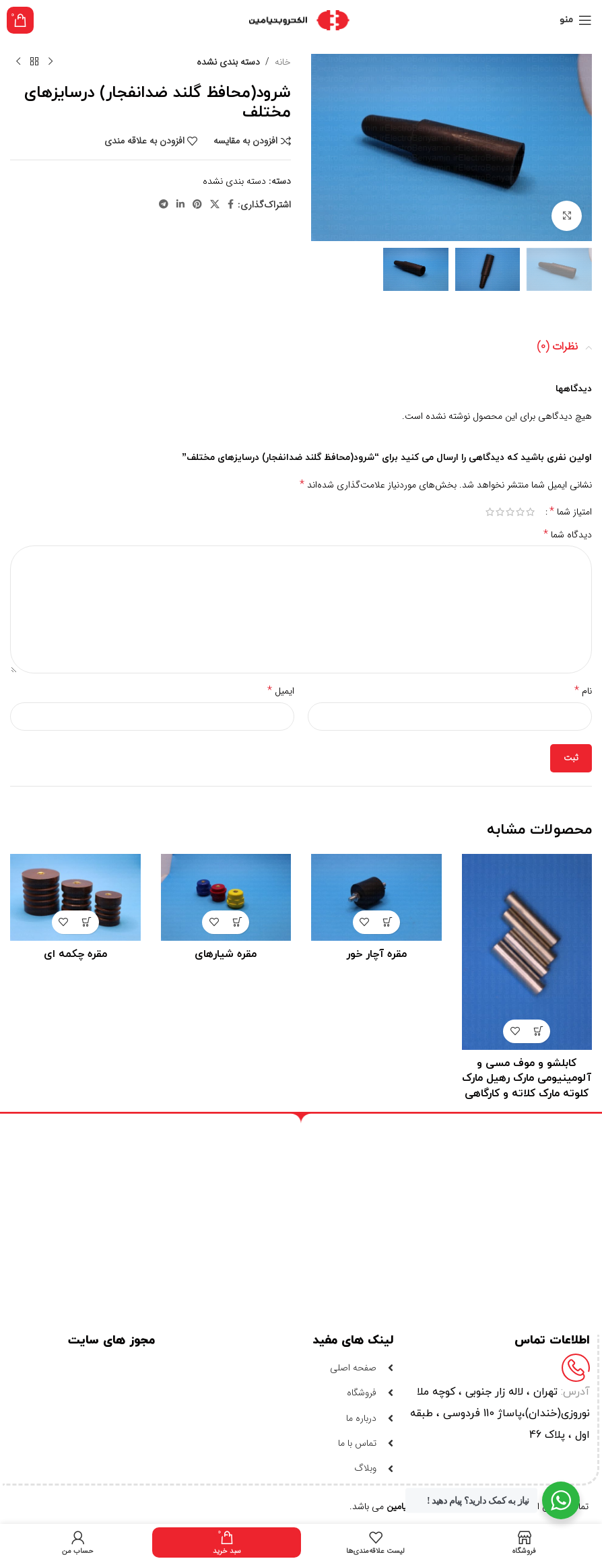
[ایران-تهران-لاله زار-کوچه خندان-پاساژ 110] (295, 1213)
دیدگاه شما (567, 534)
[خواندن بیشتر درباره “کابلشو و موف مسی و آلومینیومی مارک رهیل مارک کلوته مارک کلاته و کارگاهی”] (538, 1031)
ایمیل (280, 691)
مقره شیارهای (226, 954)
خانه (283, 62)
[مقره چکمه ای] (75, 897)
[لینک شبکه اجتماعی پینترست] (197, 204)
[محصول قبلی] (50, 62)
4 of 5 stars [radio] (500, 512)
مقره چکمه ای (75, 954)
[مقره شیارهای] (226, 897)
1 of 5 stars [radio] (530, 512)
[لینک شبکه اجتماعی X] (215, 204)
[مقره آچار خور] (376, 897)
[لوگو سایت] (301, 19)
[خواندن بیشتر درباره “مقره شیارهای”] (237, 922)
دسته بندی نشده (228, 62)
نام (583, 691)
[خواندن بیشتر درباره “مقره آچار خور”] (388, 922)
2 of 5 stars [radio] (520, 512)
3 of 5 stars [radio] (510, 512)
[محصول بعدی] (18, 62)
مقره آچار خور (376, 954)
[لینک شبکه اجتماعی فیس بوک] (231, 204)
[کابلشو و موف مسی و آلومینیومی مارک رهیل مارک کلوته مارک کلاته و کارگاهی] (527, 952)
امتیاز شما (570, 511)
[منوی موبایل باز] (576, 20)
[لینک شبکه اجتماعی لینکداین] (180, 204)
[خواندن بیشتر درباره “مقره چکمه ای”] (87, 922)
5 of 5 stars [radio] (490, 512)
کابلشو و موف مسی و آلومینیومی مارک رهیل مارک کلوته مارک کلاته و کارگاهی (526, 1078)
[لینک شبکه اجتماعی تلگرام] (163, 204)
